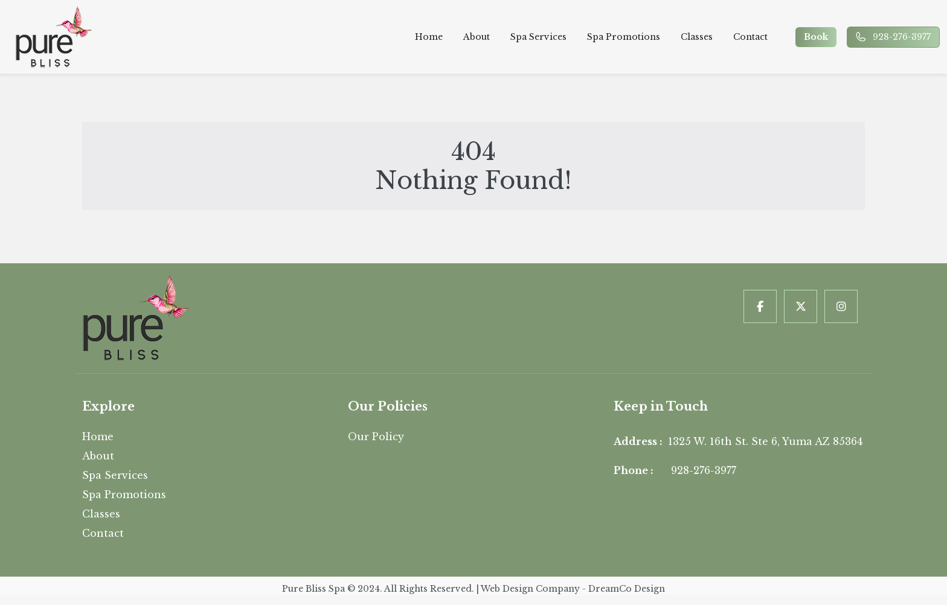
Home (427, 36)
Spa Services (537, 36)
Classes (695, 36)
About (475, 36)
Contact (749, 36)
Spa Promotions (622, 36)
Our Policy (376, 437)
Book (817, 36)
